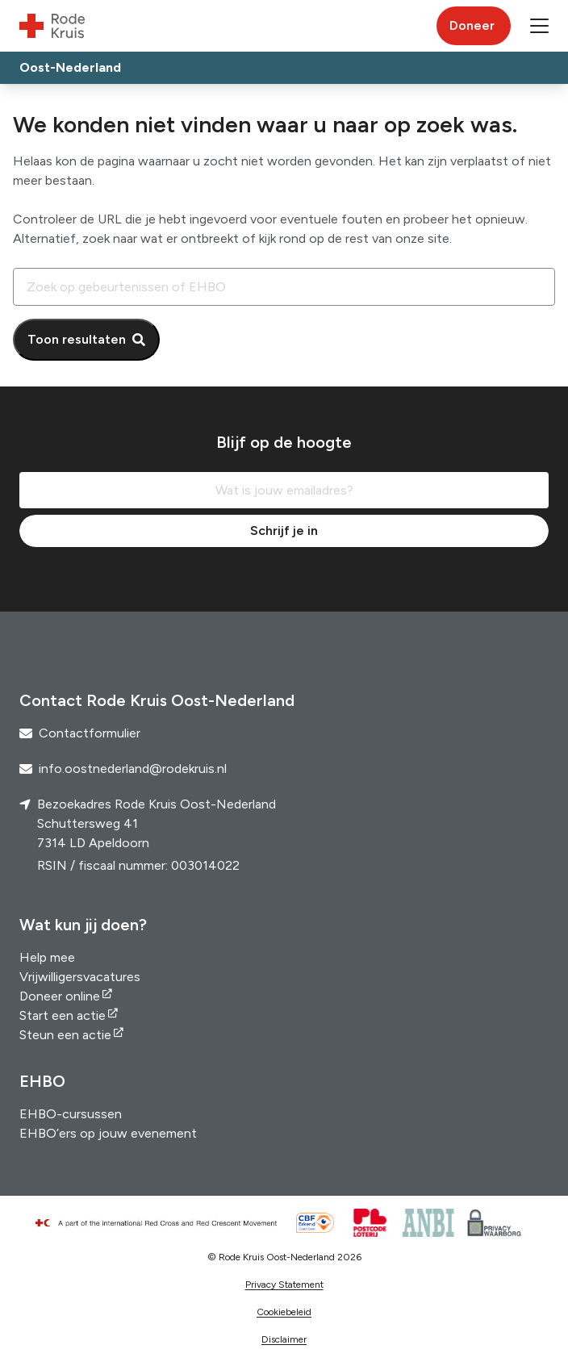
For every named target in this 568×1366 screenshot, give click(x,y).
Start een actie (62, 1015)
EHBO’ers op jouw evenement (108, 1133)
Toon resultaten (76, 339)
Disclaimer (284, 1339)
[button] (539, 26)
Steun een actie (65, 1034)
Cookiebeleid (284, 1312)
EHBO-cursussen (70, 1114)
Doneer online (59, 996)
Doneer (472, 25)
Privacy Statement (284, 1284)
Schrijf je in (284, 530)
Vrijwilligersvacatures (79, 976)
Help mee (47, 957)
